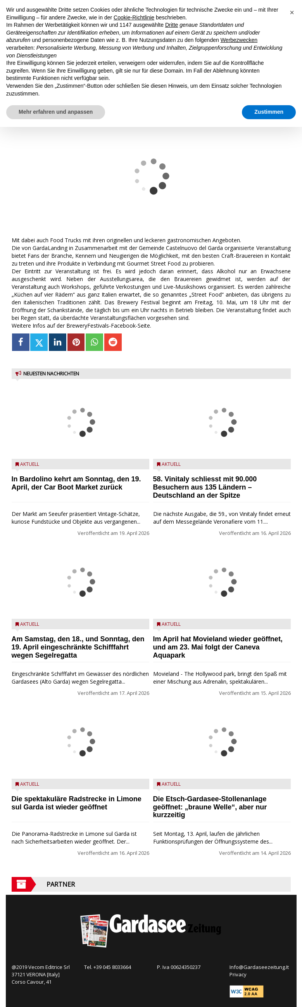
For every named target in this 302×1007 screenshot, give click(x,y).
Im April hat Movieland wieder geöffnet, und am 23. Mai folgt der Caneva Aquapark (218, 647)
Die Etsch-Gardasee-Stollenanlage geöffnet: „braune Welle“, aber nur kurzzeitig (210, 807)
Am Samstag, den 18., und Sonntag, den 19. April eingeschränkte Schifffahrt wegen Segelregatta (78, 647)
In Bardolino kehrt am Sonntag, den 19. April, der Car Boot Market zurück (76, 483)
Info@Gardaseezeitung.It (259, 967)
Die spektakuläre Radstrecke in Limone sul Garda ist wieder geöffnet (77, 803)
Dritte (171, 25)
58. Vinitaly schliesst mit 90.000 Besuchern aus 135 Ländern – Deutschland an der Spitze (205, 487)
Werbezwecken (239, 40)
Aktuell (29, 464)
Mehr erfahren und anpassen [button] (56, 112)
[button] (292, 12)
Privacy (238, 974)
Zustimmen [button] (268, 112)
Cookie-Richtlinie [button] (134, 17)
